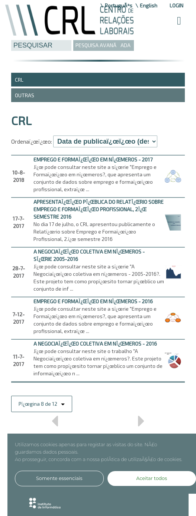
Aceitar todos (151, 478)
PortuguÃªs (118, 5)
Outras (24, 95)
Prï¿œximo (141, 424)
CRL (19, 79)
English (148, 5)
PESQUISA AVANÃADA (103, 45)
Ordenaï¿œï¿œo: (31, 141)
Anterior (54, 424)
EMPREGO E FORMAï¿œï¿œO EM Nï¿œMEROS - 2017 (92, 159)
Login (176, 5)
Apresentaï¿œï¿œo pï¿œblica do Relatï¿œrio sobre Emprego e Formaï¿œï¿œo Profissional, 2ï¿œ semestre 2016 (98, 209)
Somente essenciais (59, 478)
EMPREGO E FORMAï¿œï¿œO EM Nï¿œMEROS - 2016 (93, 301)
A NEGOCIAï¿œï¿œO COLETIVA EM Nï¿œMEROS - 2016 (95, 343)
